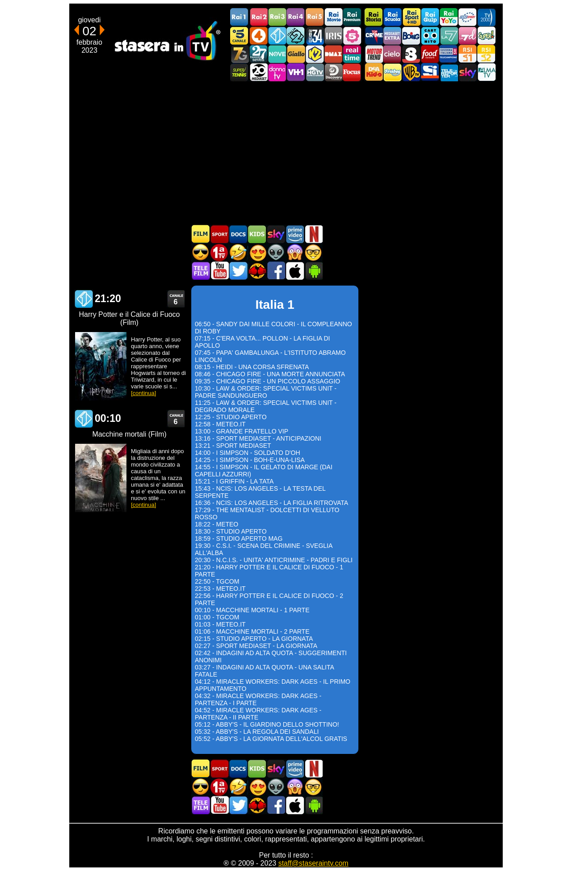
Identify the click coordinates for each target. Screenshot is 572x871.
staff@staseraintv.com (313, 863)
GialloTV (295, 54)
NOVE (277, 54)
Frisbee (392, 72)
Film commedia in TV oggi (238, 252)
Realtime (352, 54)
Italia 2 (295, 35)
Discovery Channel (333, 72)
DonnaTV (277, 72)
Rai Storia (373, 17)
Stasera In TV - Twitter (238, 270)
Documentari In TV (238, 234)
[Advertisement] (286, 152)
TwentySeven (258, 54)
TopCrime (373, 35)
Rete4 (258, 35)
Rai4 (295, 17)
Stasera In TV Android (313, 270)
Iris (333, 35)
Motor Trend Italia (373, 54)
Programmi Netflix (313, 234)
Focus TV (352, 72)
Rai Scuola (392, 17)
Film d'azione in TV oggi (200, 252)
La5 (352, 35)
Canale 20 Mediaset (258, 72)
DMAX (333, 54)
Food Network (430, 54)
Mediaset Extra (392, 35)
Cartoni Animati (257, 234)
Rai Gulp (430, 17)
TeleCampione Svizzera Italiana (448, 54)
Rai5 (314, 17)
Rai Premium (352, 17)
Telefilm (200, 270)
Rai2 (258, 17)
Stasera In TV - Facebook (275, 270)
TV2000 (486, 17)
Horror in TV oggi (294, 252)
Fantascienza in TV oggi (275, 252)
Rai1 (239, 17)
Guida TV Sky (275, 234)
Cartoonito (430, 35)
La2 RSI (486, 54)
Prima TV (219, 252)
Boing (411, 35)
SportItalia (430, 72)
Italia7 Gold (239, 54)
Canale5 (239, 35)
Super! (486, 35)
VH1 (295, 72)
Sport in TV (219, 234)
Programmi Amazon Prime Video (294, 234)
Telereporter (448, 72)
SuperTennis (239, 72)
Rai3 (277, 17)
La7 (448, 35)
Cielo (392, 54)
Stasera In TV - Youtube (219, 270)
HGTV (314, 72)
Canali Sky (467, 72)
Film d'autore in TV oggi (313, 252)
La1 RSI (467, 54)
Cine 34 (314, 35)
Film (200, 234)
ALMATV (486, 72)
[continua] (143, 393)
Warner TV (411, 72)
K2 (314, 54)
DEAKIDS (373, 72)
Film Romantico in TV (257, 252)
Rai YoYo (448, 17)
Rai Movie (333, 17)
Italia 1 (277, 35)
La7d (467, 35)
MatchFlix (257, 270)
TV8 (411, 54)
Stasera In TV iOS (294, 270)
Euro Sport (467, 17)
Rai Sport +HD (411, 17)
